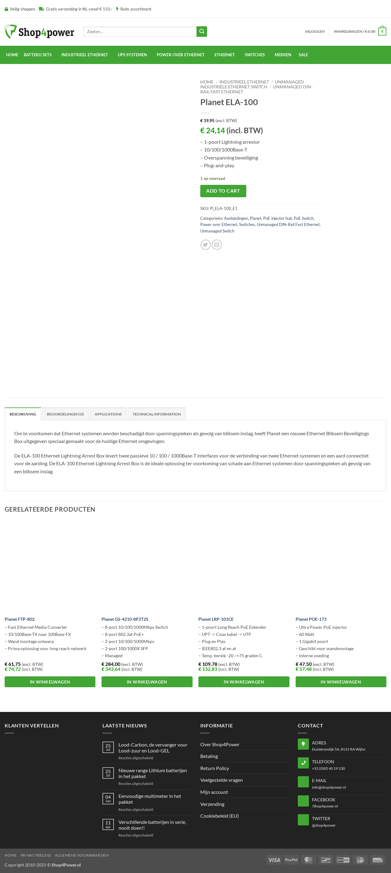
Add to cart (223, 191)
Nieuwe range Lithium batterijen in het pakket (153, 773)
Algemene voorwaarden (82, 855)
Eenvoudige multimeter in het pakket (150, 799)
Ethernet (224, 54)
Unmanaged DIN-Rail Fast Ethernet (288, 224)
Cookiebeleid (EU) (219, 816)
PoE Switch (304, 218)
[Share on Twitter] (206, 245)
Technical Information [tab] (157, 414)
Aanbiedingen (236, 218)
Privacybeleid (36, 855)
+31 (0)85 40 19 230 (328, 768)
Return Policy (214, 768)
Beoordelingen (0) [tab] (65, 414)
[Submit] (202, 31)
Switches (247, 224)
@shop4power (324, 825)
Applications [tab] (108, 414)
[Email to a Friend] (217, 245)
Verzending (212, 804)
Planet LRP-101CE (216, 619)
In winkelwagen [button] (50, 681)
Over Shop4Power (219, 744)
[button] (315, 31)
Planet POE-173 (311, 619)
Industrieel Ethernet (244, 81)
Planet (255, 218)
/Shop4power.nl (325, 806)
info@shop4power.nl (329, 787)
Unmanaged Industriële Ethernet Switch (252, 84)
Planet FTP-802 (20, 619)
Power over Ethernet (218, 224)
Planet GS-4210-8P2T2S (125, 619)
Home (12, 54)
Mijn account (214, 792)
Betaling (209, 756)
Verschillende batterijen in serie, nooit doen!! (152, 825)
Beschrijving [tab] (23, 414)
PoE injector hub (277, 218)
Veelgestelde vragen (221, 780)
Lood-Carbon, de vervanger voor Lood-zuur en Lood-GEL (153, 747)
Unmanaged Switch (217, 230)
